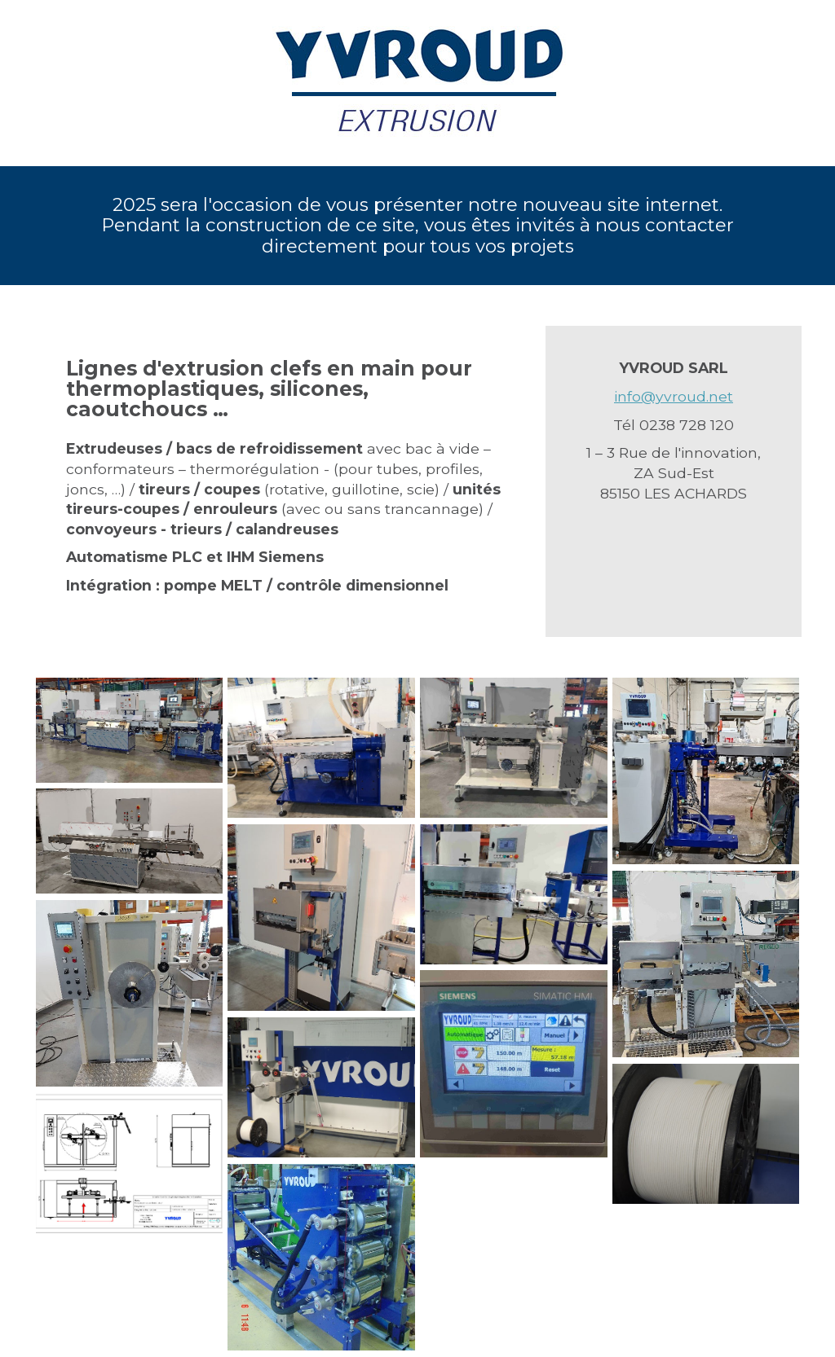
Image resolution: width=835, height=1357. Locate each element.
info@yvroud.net (673, 396)
